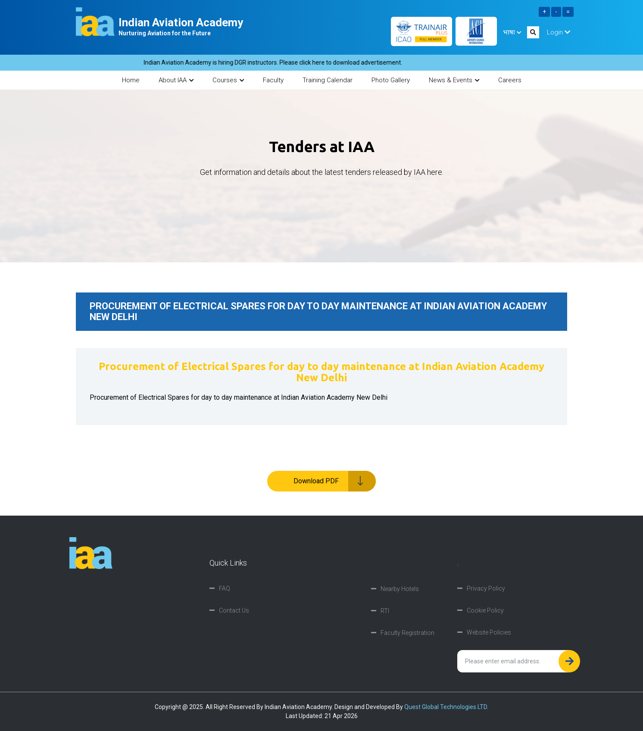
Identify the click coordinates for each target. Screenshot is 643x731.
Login (558, 32)
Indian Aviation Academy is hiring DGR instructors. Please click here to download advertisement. (277, 62)
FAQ (224, 588)
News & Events (454, 80)
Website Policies (489, 632)
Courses (228, 80)
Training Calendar (328, 80)
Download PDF (335, 481)
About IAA (176, 80)
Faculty (273, 80)
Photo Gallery (390, 80)
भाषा (512, 32)
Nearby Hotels (400, 588)
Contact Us (234, 610)
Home (131, 80)
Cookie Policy (485, 610)
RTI (385, 610)
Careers (509, 80)
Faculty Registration (407, 632)
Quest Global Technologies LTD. (446, 706)
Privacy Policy (486, 588)
